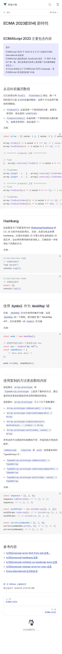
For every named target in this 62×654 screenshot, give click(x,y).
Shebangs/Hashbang (42, 227)
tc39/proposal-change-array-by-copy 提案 (29, 566)
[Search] (50, 4)
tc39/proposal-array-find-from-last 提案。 (28, 553)
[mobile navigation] (57, 4)
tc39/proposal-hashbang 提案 (22, 557)
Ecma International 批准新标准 (22, 571)
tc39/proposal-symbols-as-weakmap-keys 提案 (31, 562)
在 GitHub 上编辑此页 (14, 584)
